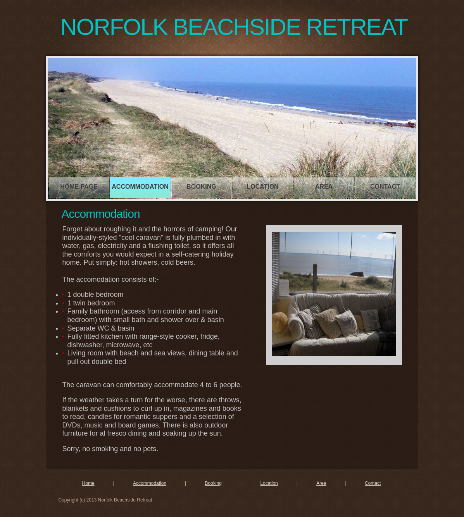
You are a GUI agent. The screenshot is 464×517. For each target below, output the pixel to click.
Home (88, 483)
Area (324, 186)
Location (262, 186)
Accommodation (140, 186)
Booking (201, 186)
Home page (79, 186)
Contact (385, 186)
